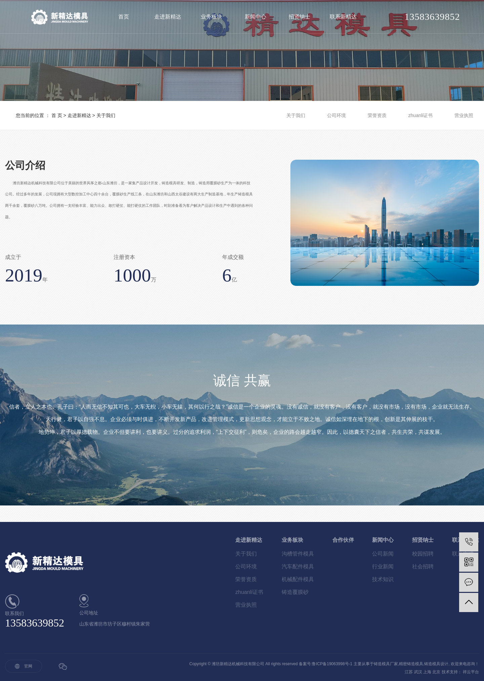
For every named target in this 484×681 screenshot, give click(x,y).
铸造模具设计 (436, 663)
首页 (123, 17)
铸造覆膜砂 (295, 592)
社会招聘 (423, 566)
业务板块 (211, 17)
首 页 (56, 115)
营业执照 (463, 115)
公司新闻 (383, 554)
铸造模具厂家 (386, 663)
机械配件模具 (298, 579)
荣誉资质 (377, 115)
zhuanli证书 (420, 115)
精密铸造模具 (411, 663)
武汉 (418, 672)
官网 (28, 666)
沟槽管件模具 (298, 554)
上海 (427, 672)
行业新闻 (383, 566)
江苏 (409, 672)
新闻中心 (255, 17)
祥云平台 (471, 672)
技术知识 (383, 579)
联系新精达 (343, 17)
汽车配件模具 (298, 566)
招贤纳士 (299, 17)
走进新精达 (167, 17)
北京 (436, 672)
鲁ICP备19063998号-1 (332, 663)
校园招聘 (423, 554)
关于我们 (295, 115)
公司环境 (336, 115)
